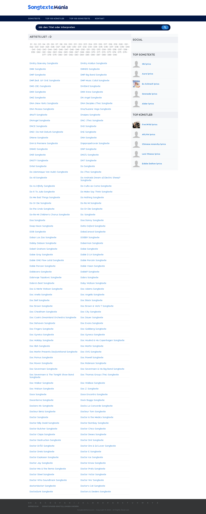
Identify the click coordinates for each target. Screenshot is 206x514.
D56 (114, 49)
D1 (31, 44)
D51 (88, 49)
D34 (95, 47)
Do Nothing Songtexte (92, 198)
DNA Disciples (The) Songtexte (96, 103)
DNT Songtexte (88, 161)
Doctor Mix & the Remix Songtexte (48, 469)
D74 (114, 52)
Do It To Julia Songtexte (42, 192)
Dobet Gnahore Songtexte (43, 249)
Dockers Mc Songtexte (41, 406)
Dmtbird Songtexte (90, 86)
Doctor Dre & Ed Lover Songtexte (98, 446)
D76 (125, 52)
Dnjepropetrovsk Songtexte (95, 143)
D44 (50, 49)
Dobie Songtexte (89, 249)
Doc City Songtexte (91, 312)
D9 (65, 44)
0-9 (29, 503)
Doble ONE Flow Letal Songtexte (47, 260)
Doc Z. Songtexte (90, 389)
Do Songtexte (88, 166)
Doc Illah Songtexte (40, 346)
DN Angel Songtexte (91, 98)
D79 (55, 55)
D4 (44, 44)
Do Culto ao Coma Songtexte (96, 186)
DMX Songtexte (38, 92)
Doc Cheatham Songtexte (43, 312)
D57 (120, 49)
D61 (44, 52)
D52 (93, 49)
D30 (74, 47)
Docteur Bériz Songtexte (42, 412)
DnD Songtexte (88, 126)
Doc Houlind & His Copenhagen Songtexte (102, 340)
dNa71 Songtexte (38, 115)
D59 (33, 52)
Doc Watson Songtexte (42, 389)
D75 (119, 52)
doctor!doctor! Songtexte (43, 486)
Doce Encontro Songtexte (94, 395)
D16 (100, 44)
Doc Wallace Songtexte (93, 383)
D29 (69, 47)
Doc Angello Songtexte (92, 295)
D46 (61, 49)
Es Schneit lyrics (150, 84)
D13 (85, 44)
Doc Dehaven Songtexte (42, 323)
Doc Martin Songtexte (92, 346)
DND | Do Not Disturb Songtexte (46, 132)
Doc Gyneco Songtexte (93, 335)
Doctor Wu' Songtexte (92, 480)
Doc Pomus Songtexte (41, 358)
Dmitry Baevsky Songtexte (44, 63)
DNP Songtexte (88, 149)
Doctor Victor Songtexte (93, 475)
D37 (111, 47)
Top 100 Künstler (54, 18)
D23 (36, 47)
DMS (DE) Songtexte (40, 86)
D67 (76, 52)
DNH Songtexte (89, 138)
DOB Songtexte (38, 232)
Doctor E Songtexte (91, 452)
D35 (100, 47)
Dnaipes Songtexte (90, 115)
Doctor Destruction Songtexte (45, 440)
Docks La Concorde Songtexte (97, 406)
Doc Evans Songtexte (92, 323)
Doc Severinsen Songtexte (43, 369)
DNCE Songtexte (38, 126)
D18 (110, 44)
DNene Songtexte (39, 138)
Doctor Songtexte (39, 417)
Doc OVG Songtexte (91, 352)
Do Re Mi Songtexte (91, 203)
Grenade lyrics (149, 94)
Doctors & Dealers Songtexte (96, 492)
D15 (95, 44)
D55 (109, 49)
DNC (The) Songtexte (92, 121)
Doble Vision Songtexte (93, 266)
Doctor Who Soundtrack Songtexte (48, 480)
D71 (98, 52)
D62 (49, 52)
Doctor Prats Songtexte (93, 469)
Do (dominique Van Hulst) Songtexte (49, 172)
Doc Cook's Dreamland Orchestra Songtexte (53, 318)
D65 (65, 52)
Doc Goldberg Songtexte (93, 329)
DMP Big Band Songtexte (94, 75)
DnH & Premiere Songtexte (44, 143)
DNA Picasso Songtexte (42, 109)
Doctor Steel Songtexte (42, 475)
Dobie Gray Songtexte (41, 255)
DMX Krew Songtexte (92, 92)
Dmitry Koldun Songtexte (94, 63)
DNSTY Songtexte (39, 161)
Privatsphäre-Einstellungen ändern (60, 506)
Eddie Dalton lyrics (152, 164)
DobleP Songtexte (90, 272)
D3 (39, 44)
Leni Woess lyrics (151, 154)
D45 (55, 49)
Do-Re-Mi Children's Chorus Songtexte (50, 215)
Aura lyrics (147, 74)
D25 (47, 47)
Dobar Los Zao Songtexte (43, 238)
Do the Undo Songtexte (42, 209)
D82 (71, 55)
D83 (76, 55)
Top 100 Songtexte (79, 18)
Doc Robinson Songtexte (93, 363)
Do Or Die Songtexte (40, 203)
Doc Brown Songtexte (41, 306)
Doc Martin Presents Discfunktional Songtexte (53, 352)
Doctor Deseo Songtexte (93, 435)
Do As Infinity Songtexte (42, 186)
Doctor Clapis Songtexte (42, 435)
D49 (77, 49)
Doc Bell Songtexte (39, 300)
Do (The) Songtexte (91, 172)
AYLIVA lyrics (148, 134)
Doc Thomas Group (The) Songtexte (100, 375)
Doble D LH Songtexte (92, 255)
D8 (61, 44)
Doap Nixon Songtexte (41, 226)
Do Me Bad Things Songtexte (45, 198)
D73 (109, 52)
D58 (125, 49)
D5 (48, 44)
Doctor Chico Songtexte (93, 429)
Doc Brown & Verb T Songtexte (97, 306)
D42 (39, 49)
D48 (72, 49)
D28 (63, 47)
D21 (126, 44)
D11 (75, 44)
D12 (80, 44)
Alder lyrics (148, 104)
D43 (44, 49)
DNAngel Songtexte (40, 121)
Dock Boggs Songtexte (93, 400)
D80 (60, 55)
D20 (121, 44)
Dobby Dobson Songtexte (43, 243)
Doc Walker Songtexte (41, 383)
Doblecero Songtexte (41, 272)
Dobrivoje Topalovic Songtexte (45, 278)
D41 (33, 49)
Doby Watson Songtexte (93, 283)
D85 (87, 55)
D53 (98, 49)
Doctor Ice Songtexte (92, 457)
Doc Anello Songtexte (41, 295)
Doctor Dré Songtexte (92, 440)
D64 (60, 52)
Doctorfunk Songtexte (41, 492)
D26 (52, 47)
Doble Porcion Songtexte (42, 266)
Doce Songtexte (38, 395)
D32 (84, 47)
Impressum (33, 506)
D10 (70, 44)
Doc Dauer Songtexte (92, 318)
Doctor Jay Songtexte (41, 463)
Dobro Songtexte (89, 278)
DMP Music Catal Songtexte (95, 81)
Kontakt (99, 18)
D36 (106, 47)
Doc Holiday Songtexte (41, 340)
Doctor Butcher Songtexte (43, 429)
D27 (58, 47)
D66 (71, 52)
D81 (65, 55)
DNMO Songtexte (39, 149)
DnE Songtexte (88, 132)
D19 (115, 44)
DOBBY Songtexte (90, 238)
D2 (35, 44)
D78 (49, 55)
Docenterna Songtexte (41, 400)
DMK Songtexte (38, 69)
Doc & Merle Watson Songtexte (46, 289)
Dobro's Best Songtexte (42, 283)
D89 (109, 55)
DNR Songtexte (38, 155)
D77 (44, 55)
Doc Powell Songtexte (92, 358)
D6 (52, 44)
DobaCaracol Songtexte (93, 232)
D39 (122, 47)
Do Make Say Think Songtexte (96, 192)
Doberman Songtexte (92, 243)
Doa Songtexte (37, 220)
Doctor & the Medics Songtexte (97, 417)
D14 (90, 44)
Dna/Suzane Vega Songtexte (96, 109)
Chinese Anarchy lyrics (154, 144)
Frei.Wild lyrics (149, 124)
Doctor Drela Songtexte (42, 452)
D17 (105, 44)
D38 (116, 47)
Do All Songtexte (38, 178)
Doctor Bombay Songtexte (95, 423)
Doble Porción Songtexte (93, 260)
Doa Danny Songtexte (92, 220)
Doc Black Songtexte (91, 300)
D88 (104, 55)
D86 (93, 55)
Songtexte (34, 18)
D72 (103, 52)
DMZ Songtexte (38, 98)
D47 (66, 49)
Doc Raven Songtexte (41, 363)
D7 (57, 44)
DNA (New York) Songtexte (44, 103)
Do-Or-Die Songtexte (91, 209)
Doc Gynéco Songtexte (42, 335)
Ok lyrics (146, 64)
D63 (55, 52)
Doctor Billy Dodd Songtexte (44, 423)
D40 (128, 47)
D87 (98, 55)
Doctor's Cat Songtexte (93, 486)
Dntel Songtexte (38, 166)
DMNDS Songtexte (90, 69)
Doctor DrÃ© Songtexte (42, 446)
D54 (104, 49)
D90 (115, 55)
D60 (39, 52)
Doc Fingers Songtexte (41, 329)
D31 (79, 47)
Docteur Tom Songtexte (93, 412)
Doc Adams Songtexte (92, 289)
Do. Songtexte (88, 215)
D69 (88, 52)
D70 (93, 52)
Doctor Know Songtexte (93, 463)
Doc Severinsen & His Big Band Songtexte (102, 369)
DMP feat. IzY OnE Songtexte (45, 81)
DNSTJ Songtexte (90, 155)
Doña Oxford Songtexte (93, 226)
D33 (90, 47)
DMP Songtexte (38, 75)
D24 (42, 47)
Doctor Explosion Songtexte (44, 457)
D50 (83, 49)
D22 (31, 47)
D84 (82, 55)
